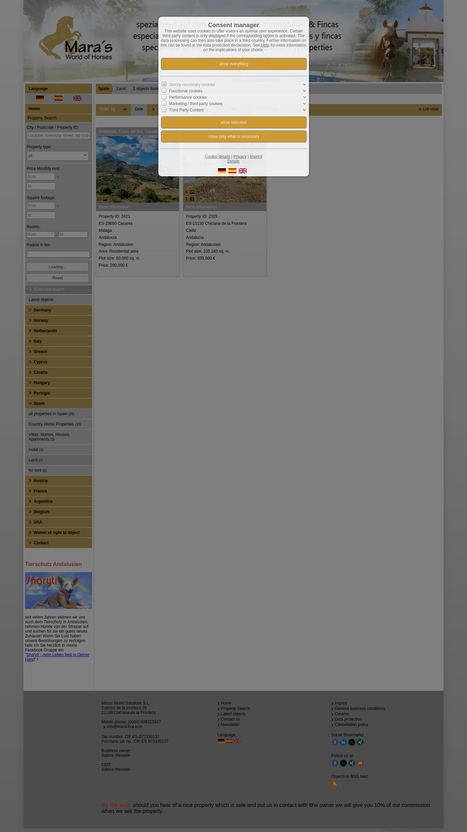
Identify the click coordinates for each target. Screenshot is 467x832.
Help (265, 45)
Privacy (239, 156)
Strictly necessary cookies (192, 84)
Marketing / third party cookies (196, 103)
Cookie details (217, 156)
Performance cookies (188, 97)
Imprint (256, 156)
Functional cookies (185, 91)
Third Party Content (186, 110)
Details (233, 161)
